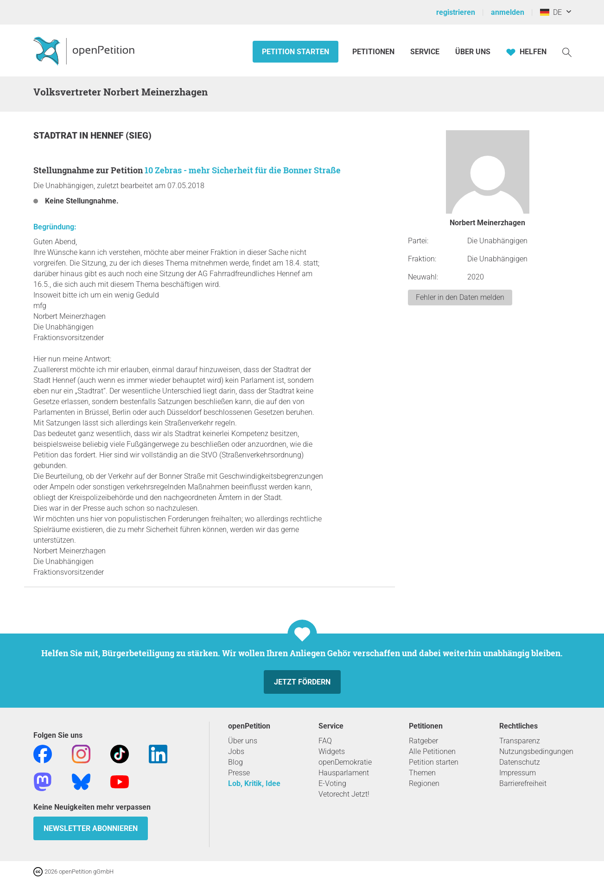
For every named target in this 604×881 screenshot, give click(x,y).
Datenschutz (519, 762)
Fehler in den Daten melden (460, 297)
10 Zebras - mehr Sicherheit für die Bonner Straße (243, 170)
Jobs (236, 751)
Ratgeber (423, 740)
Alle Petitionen (432, 751)
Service (424, 51)
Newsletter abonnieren (91, 828)
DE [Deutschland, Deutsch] (551, 12)
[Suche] (567, 51)
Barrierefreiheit (523, 783)
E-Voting (332, 783)
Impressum (517, 772)
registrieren (455, 12)
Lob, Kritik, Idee (254, 783)
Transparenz (519, 740)
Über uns (242, 740)
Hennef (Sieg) (121, 135)
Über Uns (472, 51)
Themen (422, 772)
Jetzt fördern (302, 682)
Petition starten (295, 51)
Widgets (331, 751)
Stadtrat (56, 135)
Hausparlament (343, 772)
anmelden (507, 12)
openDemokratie (345, 762)
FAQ (325, 740)
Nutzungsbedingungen (536, 751)
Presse (239, 772)
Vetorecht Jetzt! (343, 794)
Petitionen (374, 51)
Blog (235, 762)
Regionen (424, 783)
